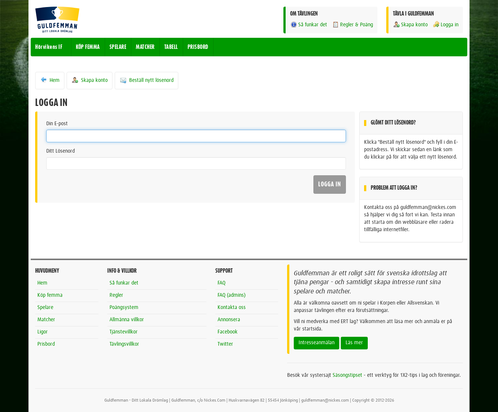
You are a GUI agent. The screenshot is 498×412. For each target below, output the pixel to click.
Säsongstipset (347, 375)
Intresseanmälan (316, 342)
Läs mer (354, 342)
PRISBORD (198, 47)
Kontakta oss (232, 307)
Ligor (42, 332)
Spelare (45, 307)
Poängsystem (124, 307)
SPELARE (118, 47)
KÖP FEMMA (88, 47)
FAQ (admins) (232, 295)
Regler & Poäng (352, 24)
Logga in (445, 24)
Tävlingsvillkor (124, 344)
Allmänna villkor (127, 319)
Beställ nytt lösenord (147, 80)
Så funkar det (308, 24)
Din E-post (57, 123)
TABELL (171, 47)
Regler (116, 295)
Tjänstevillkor (124, 332)
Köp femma (50, 295)
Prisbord (46, 344)
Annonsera (229, 319)
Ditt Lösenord (60, 151)
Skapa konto (410, 24)
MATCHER (145, 47)
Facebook (228, 332)
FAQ (221, 283)
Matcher (46, 319)
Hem (50, 80)
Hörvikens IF (48, 47)
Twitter (225, 344)
